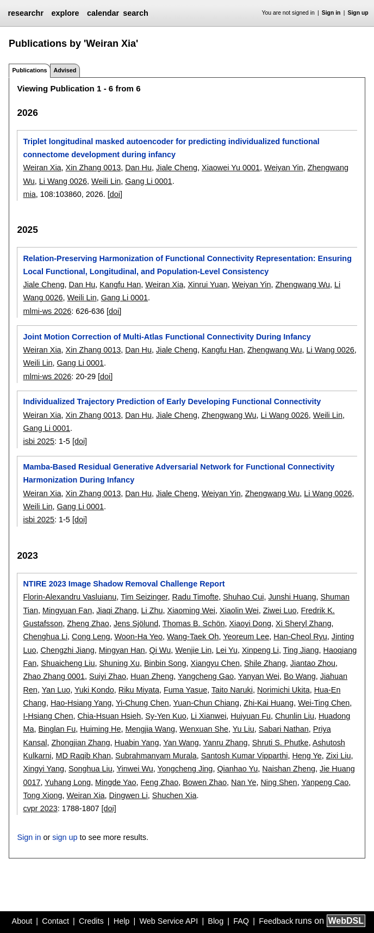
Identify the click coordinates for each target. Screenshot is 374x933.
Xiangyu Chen (215, 663)
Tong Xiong (42, 795)
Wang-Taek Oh (193, 636)
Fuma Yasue (185, 689)
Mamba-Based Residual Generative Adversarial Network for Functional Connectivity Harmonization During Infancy (178, 473)
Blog (215, 921)
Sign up (358, 13)
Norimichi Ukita (283, 689)
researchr (25, 13)
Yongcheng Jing (185, 768)
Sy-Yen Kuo (165, 716)
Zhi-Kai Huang (269, 703)
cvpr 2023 (40, 808)
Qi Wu (160, 650)
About (22, 921)
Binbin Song (165, 663)
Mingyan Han (122, 650)
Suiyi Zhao (107, 676)
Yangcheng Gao (206, 676)
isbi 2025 (38, 441)
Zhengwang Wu (303, 284)
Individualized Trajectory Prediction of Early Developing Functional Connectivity (172, 401)
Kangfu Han (120, 284)
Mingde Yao (115, 782)
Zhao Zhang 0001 (54, 676)
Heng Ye (306, 755)
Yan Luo (56, 689)
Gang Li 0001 (148, 181)
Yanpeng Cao (324, 782)
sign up (64, 837)
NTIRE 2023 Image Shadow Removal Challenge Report (124, 583)
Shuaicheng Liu (68, 663)
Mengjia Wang (149, 729)
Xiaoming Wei (191, 610)
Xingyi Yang (43, 768)
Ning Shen (278, 782)
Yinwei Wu (135, 768)
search (135, 13)
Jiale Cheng (176, 167)
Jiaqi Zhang (116, 610)
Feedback (276, 921)
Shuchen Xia (174, 795)
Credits (91, 921)
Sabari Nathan (284, 729)
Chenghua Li (45, 636)
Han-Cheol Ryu (300, 636)
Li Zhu (152, 610)
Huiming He (100, 729)
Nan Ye (243, 782)
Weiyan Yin (283, 167)
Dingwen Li (128, 795)
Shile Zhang (265, 663)
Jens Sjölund (136, 623)
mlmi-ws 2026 (47, 311)
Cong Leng (91, 636)
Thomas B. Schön (194, 623)
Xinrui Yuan (207, 284)
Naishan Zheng (288, 768)
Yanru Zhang (225, 742)
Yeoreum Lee (246, 636)
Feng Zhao (160, 782)
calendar (103, 13)
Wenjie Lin (193, 650)
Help (122, 921)
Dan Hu (138, 167)
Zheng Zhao (88, 623)
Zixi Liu (338, 755)
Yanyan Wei (258, 676)
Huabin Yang (137, 742)
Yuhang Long (68, 782)
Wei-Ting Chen (324, 703)
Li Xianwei (209, 716)
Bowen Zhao (205, 782)
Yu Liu (243, 729)
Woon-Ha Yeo (139, 636)
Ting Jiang (301, 650)
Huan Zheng (151, 676)
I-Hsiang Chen (48, 716)
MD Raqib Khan (83, 755)
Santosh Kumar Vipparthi (244, 755)
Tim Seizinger (144, 596)
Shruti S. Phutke (280, 742)
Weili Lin (106, 181)
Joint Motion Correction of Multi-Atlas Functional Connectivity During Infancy (166, 336)
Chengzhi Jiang (67, 650)
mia (29, 194)
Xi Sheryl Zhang (303, 623)
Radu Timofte (195, 596)
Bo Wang (300, 676)
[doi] (115, 194)
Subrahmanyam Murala (156, 755)
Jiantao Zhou (312, 663)
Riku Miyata (139, 689)
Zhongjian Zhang (80, 742)
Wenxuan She (203, 729)
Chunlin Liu (294, 716)
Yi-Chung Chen (142, 703)
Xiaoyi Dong (250, 623)
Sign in (331, 13)
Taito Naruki (232, 689)
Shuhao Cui (243, 596)
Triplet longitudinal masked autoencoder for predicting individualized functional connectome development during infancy (171, 148)
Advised (64, 70)
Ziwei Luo (280, 610)
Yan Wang (181, 742)
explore (65, 13)
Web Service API (168, 921)
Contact (55, 921)
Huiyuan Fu (250, 716)
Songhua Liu (90, 768)
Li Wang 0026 (63, 181)
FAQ (241, 921)
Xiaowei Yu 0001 (231, 167)
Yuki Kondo (94, 689)
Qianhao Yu (237, 768)
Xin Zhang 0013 (93, 167)
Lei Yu (227, 650)
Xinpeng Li (260, 650)
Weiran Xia (42, 167)
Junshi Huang (292, 596)
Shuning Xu (119, 663)
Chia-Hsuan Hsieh (109, 716)
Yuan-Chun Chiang (206, 703)
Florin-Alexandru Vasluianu (69, 596)
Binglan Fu (57, 729)
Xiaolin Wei (239, 610)
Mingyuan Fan (67, 610)
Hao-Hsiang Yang (81, 703)
